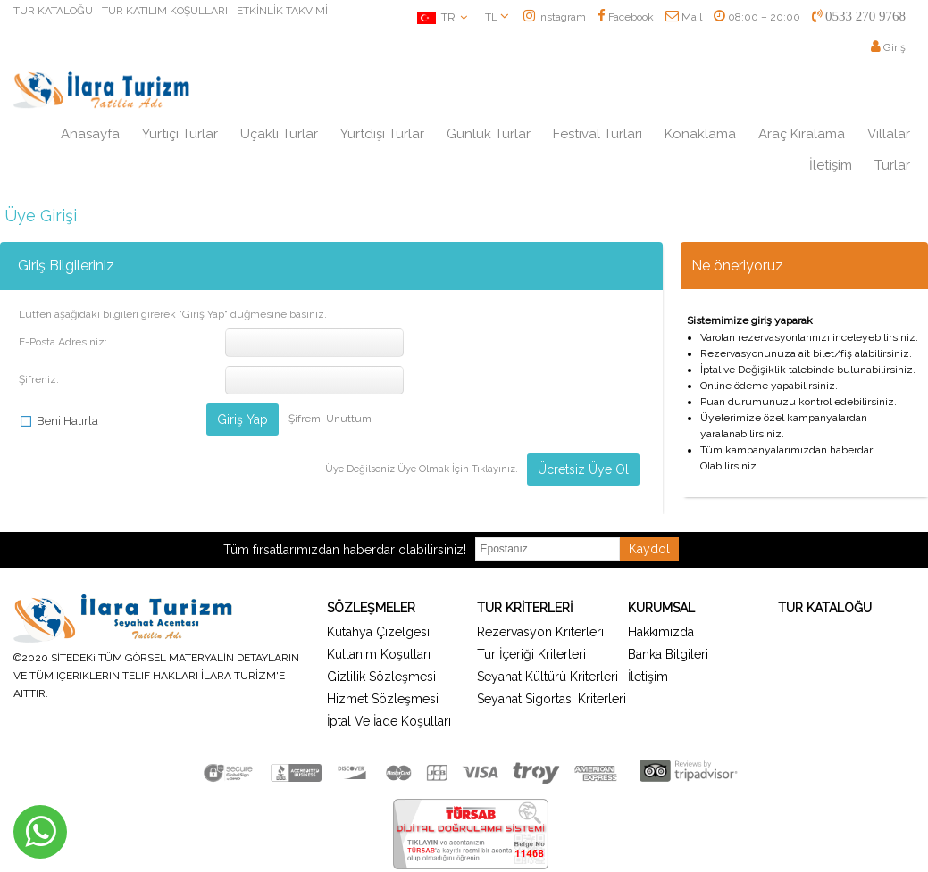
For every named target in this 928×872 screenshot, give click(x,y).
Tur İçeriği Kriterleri (531, 654)
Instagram (554, 17)
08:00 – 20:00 (757, 17)
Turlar (892, 165)
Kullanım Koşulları (379, 654)
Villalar (888, 134)
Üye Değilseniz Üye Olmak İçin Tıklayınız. (421, 469)
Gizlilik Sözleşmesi (381, 676)
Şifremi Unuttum (330, 418)
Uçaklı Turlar (279, 134)
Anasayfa (90, 134)
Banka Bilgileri (668, 654)
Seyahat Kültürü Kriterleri (547, 676)
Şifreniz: (39, 379)
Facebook (626, 17)
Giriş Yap (242, 419)
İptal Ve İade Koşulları (389, 721)
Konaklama (700, 134)
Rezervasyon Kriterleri (540, 632)
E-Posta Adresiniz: (63, 342)
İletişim (830, 165)
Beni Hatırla (67, 421)
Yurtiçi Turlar (180, 134)
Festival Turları (597, 134)
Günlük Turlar (489, 134)
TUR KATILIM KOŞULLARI (165, 10)
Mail (683, 17)
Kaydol (649, 549)
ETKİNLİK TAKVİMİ (282, 10)
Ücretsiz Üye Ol (583, 469)
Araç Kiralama (801, 134)
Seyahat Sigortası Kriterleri (551, 699)
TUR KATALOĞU (53, 10)
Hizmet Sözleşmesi (383, 699)
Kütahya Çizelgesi (378, 632)
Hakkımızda (661, 632)
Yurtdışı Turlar (382, 134)
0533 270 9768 (859, 16)
